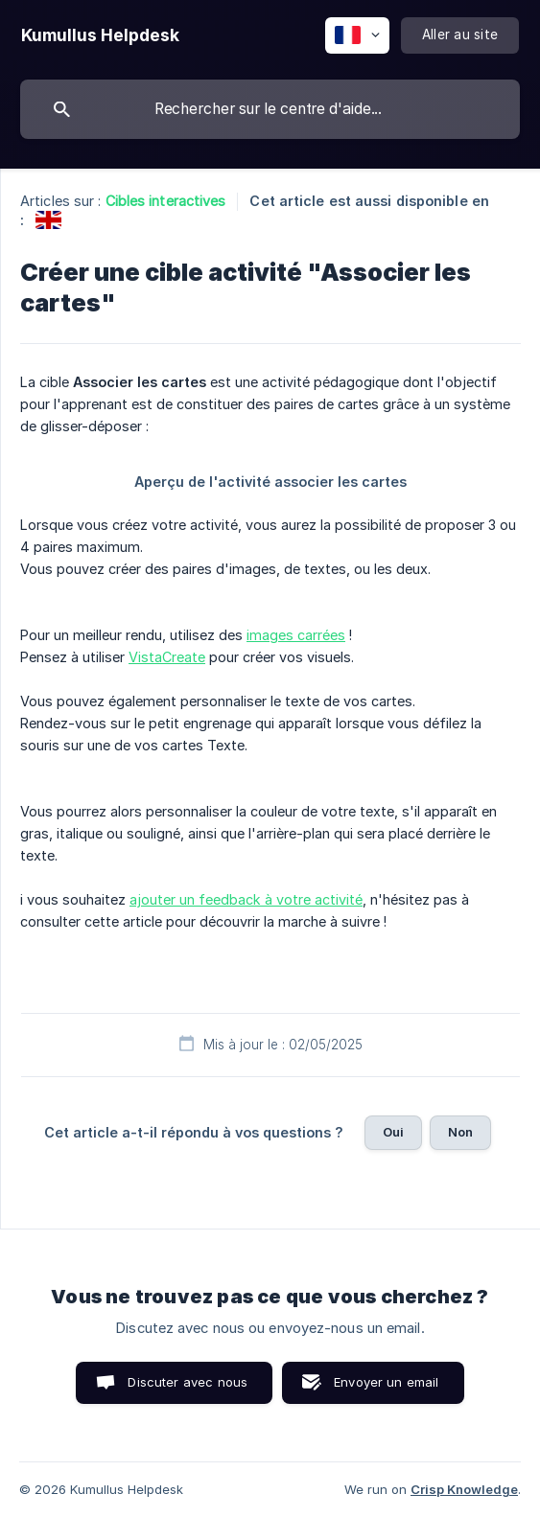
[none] (100, 35)
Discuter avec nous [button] (187, 1382)
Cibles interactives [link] (166, 201)
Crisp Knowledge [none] (464, 1489)
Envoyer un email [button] (386, 1382)
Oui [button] (393, 1131)
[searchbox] (270, 109)
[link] (48, 220)
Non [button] (460, 1131)
